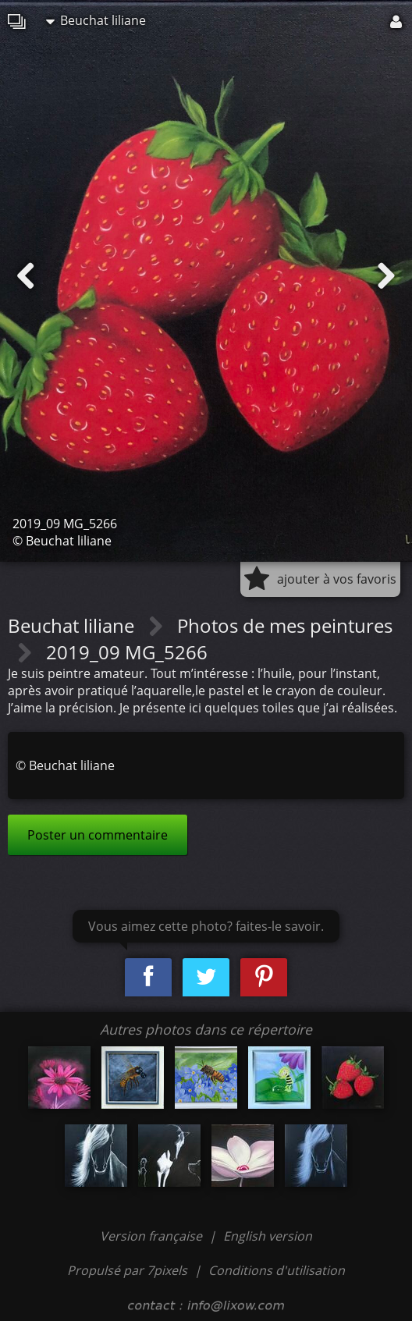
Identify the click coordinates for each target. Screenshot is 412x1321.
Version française (152, 1236)
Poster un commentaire (97, 834)
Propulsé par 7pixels (127, 1270)
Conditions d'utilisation (276, 1270)
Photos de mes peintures (284, 625)
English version (267, 1236)
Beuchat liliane (96, 20)
